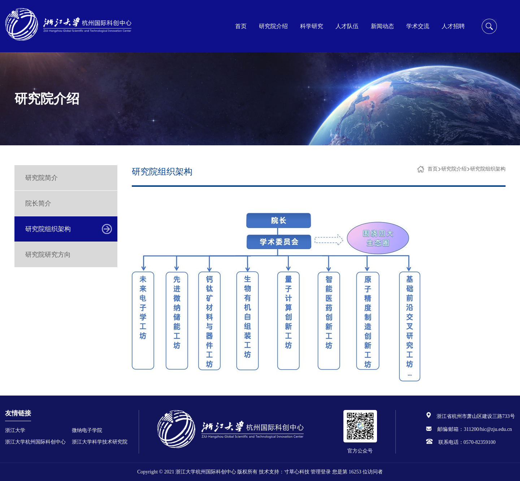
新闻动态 (382, 26)
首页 (241, 26)
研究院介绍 (273, 26)
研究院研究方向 (48, 254)
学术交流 (417, 26)
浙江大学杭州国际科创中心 (35, 442)
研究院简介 (41, 177)
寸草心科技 (296, 472)
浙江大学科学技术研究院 (99, 442)
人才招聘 (453, 26)
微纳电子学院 (87, 430)
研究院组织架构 (48, 229)
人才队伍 (347, 26)
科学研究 (311, 26)
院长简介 (38, 203)
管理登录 (321, 472)
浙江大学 (15, 430)
